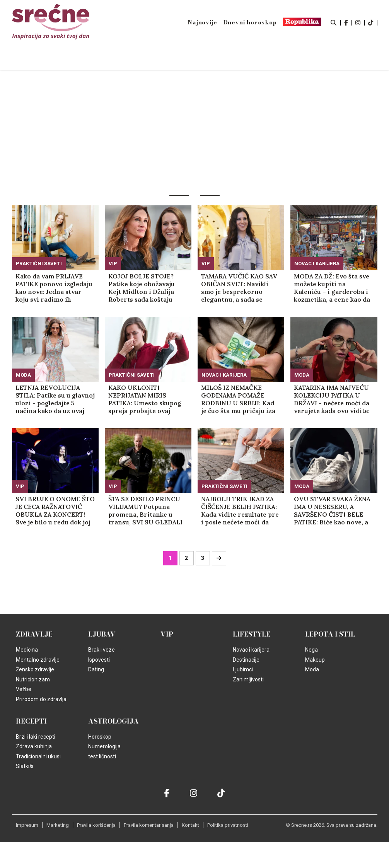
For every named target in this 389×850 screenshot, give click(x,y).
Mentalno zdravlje (38, 660)
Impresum (27, 825)
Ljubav (102, 634)
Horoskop (99, 737)
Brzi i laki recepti (35, 737)
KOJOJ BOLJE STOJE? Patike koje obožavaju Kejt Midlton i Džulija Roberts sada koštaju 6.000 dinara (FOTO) (141, 287)
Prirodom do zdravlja (41, 699)
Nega (311, 650)
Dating (96, 669)
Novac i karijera (317, 263)
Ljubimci (243, 669)
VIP (113, 263)
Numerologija (104, 746)
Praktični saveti (39, 263)
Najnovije (202, 22)
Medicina (27, 650)
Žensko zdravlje (35, 669)
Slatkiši (24, 766)
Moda (23, 375)
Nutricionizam (33, 679)
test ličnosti (102, 756)
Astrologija (113, 721)
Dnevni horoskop (250, 22)
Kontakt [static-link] (190, 825)
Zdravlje (34, 634)
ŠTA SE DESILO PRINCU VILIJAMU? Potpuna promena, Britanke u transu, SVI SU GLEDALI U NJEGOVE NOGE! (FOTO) (145, 510)
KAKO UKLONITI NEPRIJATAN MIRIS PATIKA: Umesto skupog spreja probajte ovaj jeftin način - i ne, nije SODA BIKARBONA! (144, 399)
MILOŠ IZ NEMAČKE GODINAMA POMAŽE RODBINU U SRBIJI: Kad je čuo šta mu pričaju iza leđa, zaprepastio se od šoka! (238, 399)
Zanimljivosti (248, 679)
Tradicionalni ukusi (38, 756)
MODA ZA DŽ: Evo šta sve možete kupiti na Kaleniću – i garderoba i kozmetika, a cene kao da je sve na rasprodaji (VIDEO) (332, 287)
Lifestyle (251, 634)
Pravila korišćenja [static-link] (96, 825)
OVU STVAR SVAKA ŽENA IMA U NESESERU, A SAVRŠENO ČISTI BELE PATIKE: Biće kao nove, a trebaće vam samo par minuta (332, 510)
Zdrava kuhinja (34, 746)
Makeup (315, 660)
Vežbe (23, 689)
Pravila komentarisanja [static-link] (149, 825)
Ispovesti (99, 660)
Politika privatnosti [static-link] (227, 825)
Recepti (31, 721)
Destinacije (246, 660)
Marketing (57, 825)
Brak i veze (101, 650)
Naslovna (63, 58)
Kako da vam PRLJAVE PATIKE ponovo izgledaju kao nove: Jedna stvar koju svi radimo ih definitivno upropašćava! (53, 287)
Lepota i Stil (330, 634)
